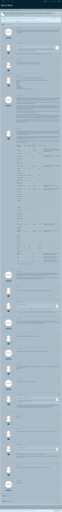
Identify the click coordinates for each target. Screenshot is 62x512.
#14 (59, 379)
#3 (59, 60)
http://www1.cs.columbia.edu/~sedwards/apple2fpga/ (26, 115)
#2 (59, 43)
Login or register (54, 1)
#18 (59, 444)
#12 (59, 349)
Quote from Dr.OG (22, 304)
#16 (59, 414)
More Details (56, 510)
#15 (59, 394)
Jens (7, 14)
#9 (59, 301)
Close (60, 510)
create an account (18, 21)
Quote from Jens (21, 46)
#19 (59, 465)
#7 (59, 271)
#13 (59, 364)
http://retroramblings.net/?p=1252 (43, 467)
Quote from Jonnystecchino (24, 397)
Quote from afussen (22, 447)
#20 (59, 480)
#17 (59, 429)
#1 (59, 28)
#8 (59, 286)
